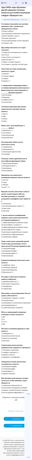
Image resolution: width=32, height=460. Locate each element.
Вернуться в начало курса (16, 411)
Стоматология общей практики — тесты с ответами (16, 19)
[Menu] (3, 3)
